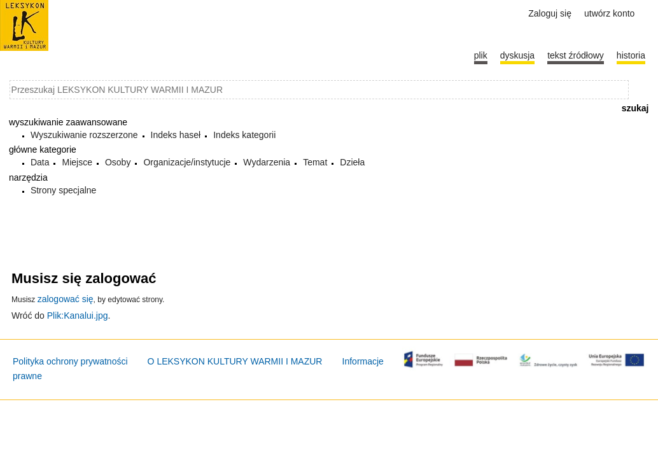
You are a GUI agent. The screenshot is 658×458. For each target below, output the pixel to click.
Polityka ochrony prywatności (70, 361)
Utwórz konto (609, 13)
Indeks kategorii (244, 135)
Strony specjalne (64, 190)
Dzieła (352, 162)
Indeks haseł (176, 135)
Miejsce (77, 162)
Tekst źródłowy (575, 55)
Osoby (117, 162)
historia (631, 55)
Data (40, 162)
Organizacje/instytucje (186, 162)
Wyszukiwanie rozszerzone (84, 135)
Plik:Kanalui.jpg (77, 315)
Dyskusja (517, 55)
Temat (315, 162)
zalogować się (66, 299)
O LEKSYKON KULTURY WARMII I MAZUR (235, 361)
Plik (480, 55)
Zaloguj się (549, 13)
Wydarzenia (266, 162)
